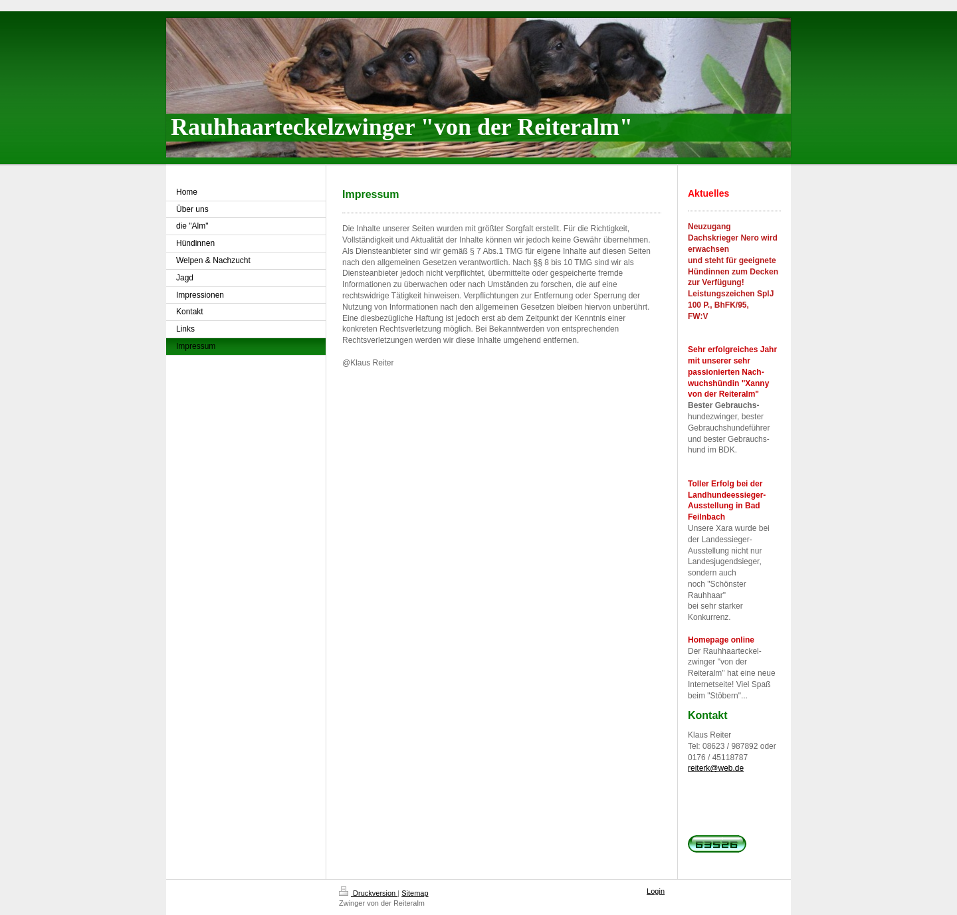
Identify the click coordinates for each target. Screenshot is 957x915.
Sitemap (414, 893)
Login (656, 891)
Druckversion (368, 893)
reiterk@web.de (716, 768)
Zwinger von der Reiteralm (382, 903)
